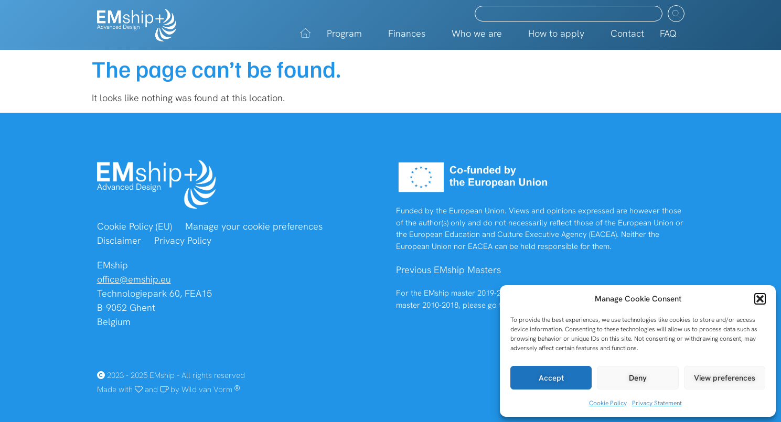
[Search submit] (676, 13)
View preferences (724, 378)
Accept (551, 378)
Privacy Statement (657, 403)
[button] (760, 299)
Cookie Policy (608, 403)
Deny (638, 378)
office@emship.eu (134, 279)
